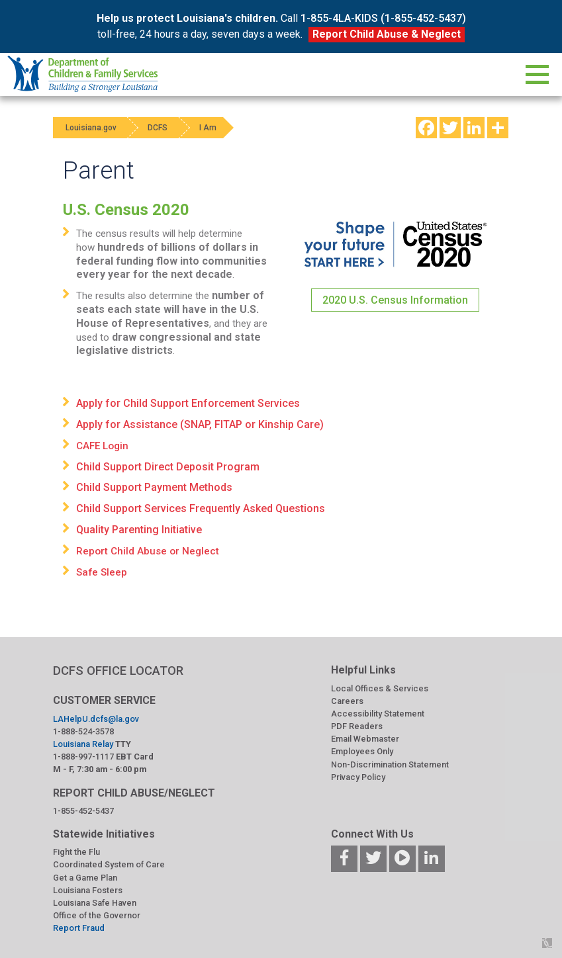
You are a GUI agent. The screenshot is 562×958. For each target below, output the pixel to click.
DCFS (160, 127)
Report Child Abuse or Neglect (147, 551)
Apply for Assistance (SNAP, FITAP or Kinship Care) (200, 424)
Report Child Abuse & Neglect (386, 34)
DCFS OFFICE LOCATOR (118, 670)
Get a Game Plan (85, 878)
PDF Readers (357, 726)
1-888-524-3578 (83, 731)
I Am (211, 127)
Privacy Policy (358, 777)
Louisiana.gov (91, 127)
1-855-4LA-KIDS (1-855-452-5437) (383, 18)
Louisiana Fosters (87, 890)
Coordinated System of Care (109, 864)
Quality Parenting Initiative (139, 529)
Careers (347, 701)
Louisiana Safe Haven (94, 903)
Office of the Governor (96, 915)
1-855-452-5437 (83, 811)
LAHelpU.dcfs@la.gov (96, 719)
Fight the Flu (76, 852)
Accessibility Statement (377, 713)
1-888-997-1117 (83, 757)
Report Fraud (79, 928)
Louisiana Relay (83, 744)
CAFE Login (102, 446)
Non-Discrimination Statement (390, 764)
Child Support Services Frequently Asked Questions (200, 508)
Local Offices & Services (379, 688)
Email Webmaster (365, 739)
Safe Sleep (101, 572)
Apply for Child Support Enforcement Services (188, 403)
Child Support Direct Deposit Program (167, 466)
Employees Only (362, 751)
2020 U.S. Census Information (395, 300)
